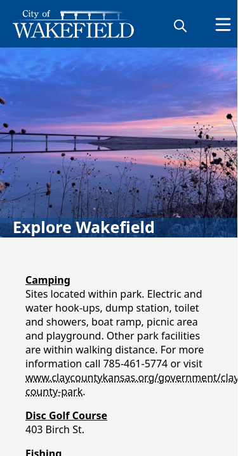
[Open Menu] (223, 24)
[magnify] (180, 25)
